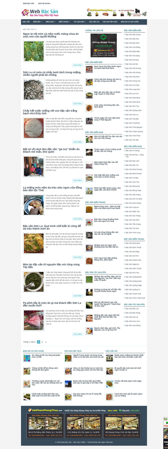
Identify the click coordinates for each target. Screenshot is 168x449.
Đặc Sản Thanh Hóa (133, 294)
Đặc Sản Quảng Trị (133, 290)
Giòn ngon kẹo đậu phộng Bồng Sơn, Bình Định (105, 259)
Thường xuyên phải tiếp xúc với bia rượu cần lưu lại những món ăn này (47, 383)
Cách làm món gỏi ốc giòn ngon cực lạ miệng (128, 395)
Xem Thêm (78, 65)
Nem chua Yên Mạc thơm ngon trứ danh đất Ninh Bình (107, 67)
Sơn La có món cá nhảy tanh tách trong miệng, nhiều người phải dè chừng (52, 73)
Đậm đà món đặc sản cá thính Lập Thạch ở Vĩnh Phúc (107, 93)
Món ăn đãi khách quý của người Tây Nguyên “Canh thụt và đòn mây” (107, 304)
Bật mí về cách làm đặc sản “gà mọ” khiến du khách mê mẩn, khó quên (51, 150)
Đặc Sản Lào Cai (132, 94)
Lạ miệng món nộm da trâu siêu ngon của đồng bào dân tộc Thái (52, 189)
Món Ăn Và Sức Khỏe (130, 22)
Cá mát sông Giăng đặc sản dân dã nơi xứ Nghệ (106, 233)
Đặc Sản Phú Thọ (132, 106)
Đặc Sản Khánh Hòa (133, 260)
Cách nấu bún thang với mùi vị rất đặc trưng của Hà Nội (107, 80)
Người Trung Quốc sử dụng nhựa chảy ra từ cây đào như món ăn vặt (88, 356)
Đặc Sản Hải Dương (133, 68)
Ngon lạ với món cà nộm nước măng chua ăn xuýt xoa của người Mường (51, 35)
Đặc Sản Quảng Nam (134, 281)
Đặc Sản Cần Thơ (132, 182)
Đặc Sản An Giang (133, 151)
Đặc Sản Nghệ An (132, 264)
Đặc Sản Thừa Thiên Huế (135, 298)
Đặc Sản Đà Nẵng (132, 252)
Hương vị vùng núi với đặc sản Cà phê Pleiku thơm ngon (107, 290)
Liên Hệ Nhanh (44, 3)
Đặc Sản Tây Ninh (132, 220)
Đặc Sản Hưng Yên (133, 81)
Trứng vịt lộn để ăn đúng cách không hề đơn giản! (45, 369)
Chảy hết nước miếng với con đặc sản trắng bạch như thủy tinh (50, 112)
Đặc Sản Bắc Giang (133, 35)
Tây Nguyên (80, 21)
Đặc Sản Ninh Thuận (133, 268)
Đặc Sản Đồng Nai (133, 186)
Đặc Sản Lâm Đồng (133, 325)
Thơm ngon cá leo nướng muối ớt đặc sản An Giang (107, 150)
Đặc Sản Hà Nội (132, 64)
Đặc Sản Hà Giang (133, 56)
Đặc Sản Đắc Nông (133, 313)
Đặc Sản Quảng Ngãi (134, 285)
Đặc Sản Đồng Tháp (133, 190)
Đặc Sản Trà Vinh (132, 228)
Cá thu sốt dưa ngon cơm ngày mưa (128, 382)
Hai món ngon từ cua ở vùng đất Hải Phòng (87, 395)
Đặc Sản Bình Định (133, 243)
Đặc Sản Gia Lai (132, 317)
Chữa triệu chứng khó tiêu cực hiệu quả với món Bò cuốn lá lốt (46, 395)
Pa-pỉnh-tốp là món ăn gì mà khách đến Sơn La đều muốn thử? (52, 304)
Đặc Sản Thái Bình (133, 123)
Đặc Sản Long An (132, 207)
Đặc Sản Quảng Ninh (134, 110)
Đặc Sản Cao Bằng (133, 47)
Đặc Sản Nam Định (133, 98)
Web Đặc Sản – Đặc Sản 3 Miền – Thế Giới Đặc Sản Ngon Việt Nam (87, 442)
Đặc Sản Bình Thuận (133, 247)
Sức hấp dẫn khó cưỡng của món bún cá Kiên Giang (106, 176)
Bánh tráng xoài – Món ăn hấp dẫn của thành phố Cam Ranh (107, 207)
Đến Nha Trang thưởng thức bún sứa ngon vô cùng (106, 220)
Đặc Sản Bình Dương (134, 169)
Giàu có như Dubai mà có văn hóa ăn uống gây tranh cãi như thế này (88, 369)
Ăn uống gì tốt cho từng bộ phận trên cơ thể (46, 356)
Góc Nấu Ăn (94, 22)
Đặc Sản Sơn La (132, 115)
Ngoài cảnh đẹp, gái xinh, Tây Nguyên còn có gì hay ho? (107, 329)
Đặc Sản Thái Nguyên (134, 127)
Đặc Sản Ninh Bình (133, 102)
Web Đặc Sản (28, 3)
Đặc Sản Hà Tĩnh (132, 256)
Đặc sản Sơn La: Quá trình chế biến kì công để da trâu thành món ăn (52, 227)
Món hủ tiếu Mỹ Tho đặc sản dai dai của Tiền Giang (108, 137)
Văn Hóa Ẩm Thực (110, 22)
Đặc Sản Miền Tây (133, 211)
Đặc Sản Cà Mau (132, 178)
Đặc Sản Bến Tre (132, 165)
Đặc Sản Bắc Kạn (132, 39)
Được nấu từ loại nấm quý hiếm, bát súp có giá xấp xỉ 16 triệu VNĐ (88, 382)
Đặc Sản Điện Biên (133, 51)
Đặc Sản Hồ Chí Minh (134, 199)
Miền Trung (65, 21)
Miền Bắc (38, 21)
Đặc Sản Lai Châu (132, 85)
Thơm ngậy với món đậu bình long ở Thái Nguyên (107, 119)
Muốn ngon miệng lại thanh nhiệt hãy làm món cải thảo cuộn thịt (129, 356)
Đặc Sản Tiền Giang (133, 224)
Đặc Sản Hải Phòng (133, 72)
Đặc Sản (26, 22)
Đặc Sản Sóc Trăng (133, 216)
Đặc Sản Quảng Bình (134, 277)
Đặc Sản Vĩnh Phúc (133, 136)
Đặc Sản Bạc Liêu (132, 161)
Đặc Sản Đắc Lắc (132, 309)
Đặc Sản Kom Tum (133, 321)
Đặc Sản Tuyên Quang (134, 131)
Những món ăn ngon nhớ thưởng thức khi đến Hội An (106, 246)
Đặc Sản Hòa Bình (133, 77)
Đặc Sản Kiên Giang (133, 203)
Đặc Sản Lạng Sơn (133, 89)
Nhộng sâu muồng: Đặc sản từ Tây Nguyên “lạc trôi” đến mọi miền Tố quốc (107, 278)
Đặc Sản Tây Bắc (132, 119)
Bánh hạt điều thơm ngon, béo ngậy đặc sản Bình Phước (107, 189)
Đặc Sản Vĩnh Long (133, 233)
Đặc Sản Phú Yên (132, 273)
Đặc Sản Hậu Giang (133, 195)
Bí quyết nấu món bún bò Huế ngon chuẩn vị (128, 369)
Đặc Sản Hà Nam (132, 60)
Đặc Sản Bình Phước (134, 174)
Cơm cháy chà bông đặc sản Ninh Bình (106, 106)
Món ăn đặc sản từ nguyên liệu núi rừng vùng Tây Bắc (51, 266)
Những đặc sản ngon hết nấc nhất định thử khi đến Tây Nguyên (107, 317)
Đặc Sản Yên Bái (132, 140)
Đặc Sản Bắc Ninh (133, 43)
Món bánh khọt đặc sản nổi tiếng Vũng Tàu (106, 163)
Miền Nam (51, 21)
